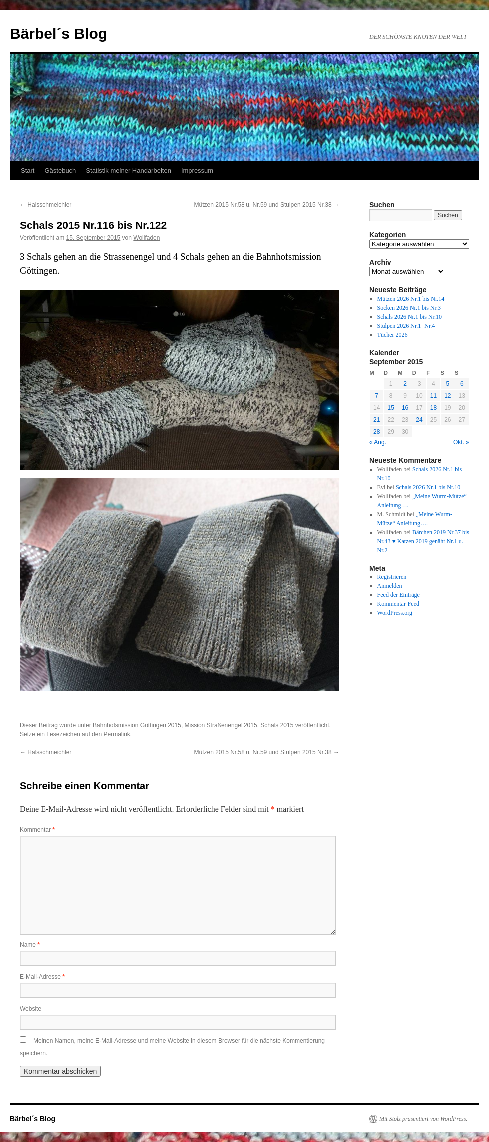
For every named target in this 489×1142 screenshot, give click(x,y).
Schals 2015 (276, 725)
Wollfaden (146, 237)
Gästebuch (60, 170)
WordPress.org (394, 612)
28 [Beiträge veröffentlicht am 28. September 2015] (376, 431)
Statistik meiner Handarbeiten (128, 170)
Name (30, 944)
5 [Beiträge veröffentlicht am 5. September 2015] (447, 383)
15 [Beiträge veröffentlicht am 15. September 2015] (390, 407)
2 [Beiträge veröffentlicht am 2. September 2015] (405, 383)
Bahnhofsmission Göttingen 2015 (137, 725)
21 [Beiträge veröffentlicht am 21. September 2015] (376, 419)
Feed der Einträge (398, 594)
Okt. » (461, 442)
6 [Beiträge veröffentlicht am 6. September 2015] (462, 383)
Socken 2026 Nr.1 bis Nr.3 (409, 307)
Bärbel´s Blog (58, 33)
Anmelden (389, 585)
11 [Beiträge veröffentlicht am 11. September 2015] (433, 395)
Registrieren (392, 576)
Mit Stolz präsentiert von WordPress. (423, 1118)
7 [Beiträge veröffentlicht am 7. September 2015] (376, 395)
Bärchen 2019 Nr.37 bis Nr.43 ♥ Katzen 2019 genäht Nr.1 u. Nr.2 (423, 541)
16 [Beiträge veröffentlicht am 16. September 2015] (405, 407)
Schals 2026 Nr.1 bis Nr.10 (409, 316)
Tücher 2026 (392, 334)
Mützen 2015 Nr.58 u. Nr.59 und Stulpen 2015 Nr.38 (266, 204)
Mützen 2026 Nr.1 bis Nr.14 (411, 298)
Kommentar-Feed (398, 603)
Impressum (197, 170)
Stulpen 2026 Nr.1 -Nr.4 (406, 325)
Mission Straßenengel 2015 (221, 725)
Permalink (116, 734)
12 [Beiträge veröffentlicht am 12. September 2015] (447, 395)
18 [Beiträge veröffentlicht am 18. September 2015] (433, 407)
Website (30, 1008)
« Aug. (377, 442)
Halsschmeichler (45, 204)
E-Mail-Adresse (42, 976)
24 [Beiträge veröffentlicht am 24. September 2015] (419, 419)
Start (27, 170)
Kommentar (37, 829)
